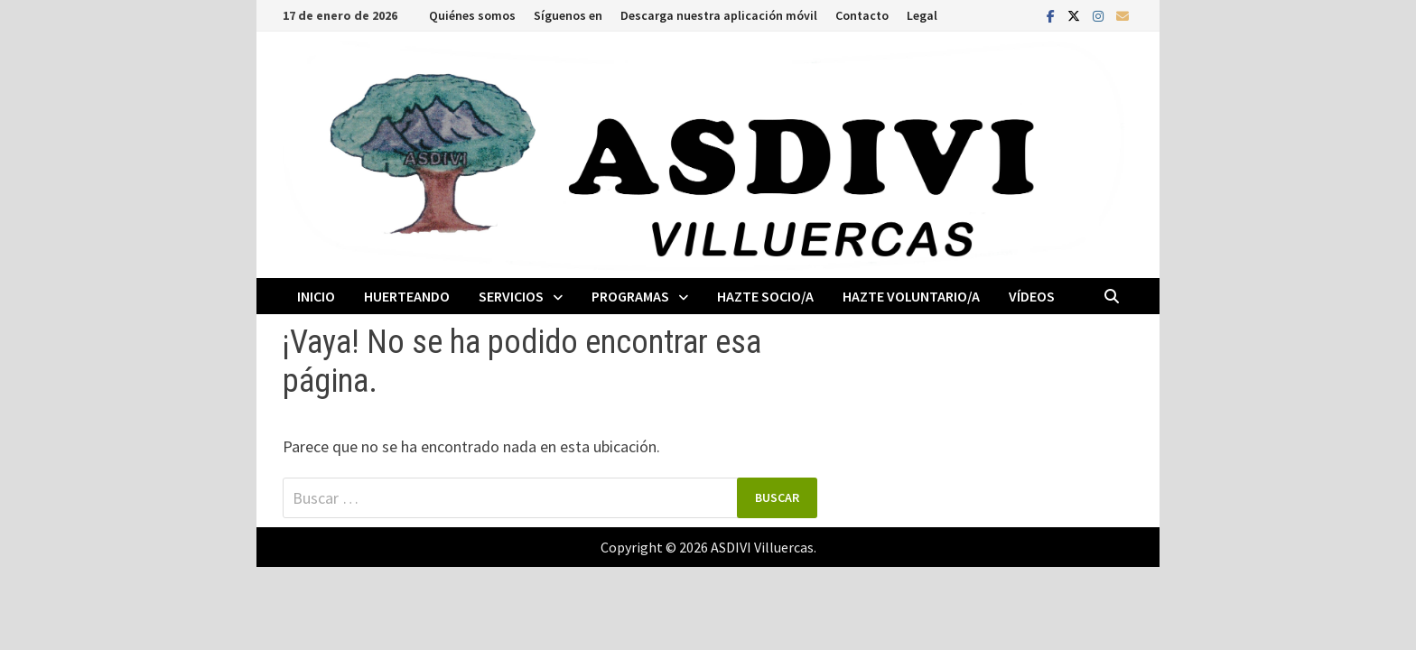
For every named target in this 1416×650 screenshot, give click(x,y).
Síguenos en (568, 15)
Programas (630, 296)
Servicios (511, 296)
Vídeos (1032, 296)
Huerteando (407, 296)
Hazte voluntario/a (911, 296)
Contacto (862, 15)
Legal (922, 15)
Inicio (316, 296)
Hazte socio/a (765, 296)
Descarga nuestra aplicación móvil (718, 15)
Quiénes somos (472, 15)
